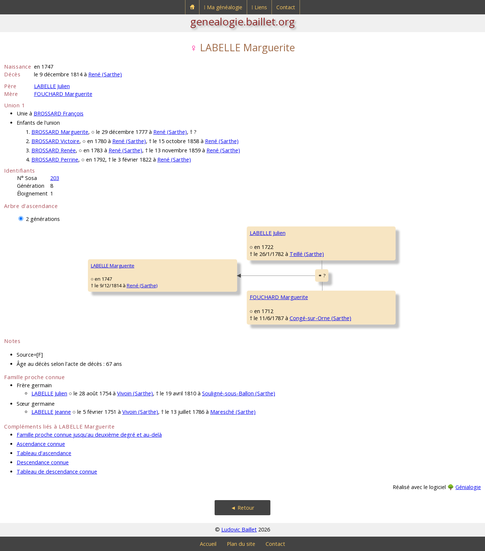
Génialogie (468, 487)
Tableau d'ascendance (44, 453)
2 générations (43, 218)
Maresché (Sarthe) (233, 411)
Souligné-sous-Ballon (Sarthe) (238, 393)
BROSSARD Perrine (54, 159)
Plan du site (241, 543)
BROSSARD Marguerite (59, 131)
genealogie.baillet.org (242, 21)
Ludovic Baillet (239, 529)
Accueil (208, 543)
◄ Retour (242, 507)
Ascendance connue (41, 443)
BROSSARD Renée (53, 150)
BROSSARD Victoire (55, 141)
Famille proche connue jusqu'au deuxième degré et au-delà (89, 434)
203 (54, 177)
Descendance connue (43, 462)
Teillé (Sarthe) (307, 253)
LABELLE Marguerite (112, 265)
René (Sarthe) (105, 74)
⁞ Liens (259, 7)
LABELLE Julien (52, 86)
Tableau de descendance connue (57, 471)
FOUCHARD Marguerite (63, 93)
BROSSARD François (58, 113)
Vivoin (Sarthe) (135, 393)
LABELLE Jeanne (51, 411)
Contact (285, 7)
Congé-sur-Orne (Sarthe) (320, 318)
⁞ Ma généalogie (223, 7)
